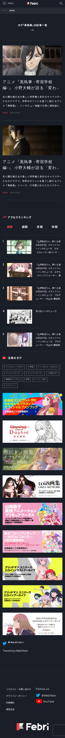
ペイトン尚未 (41, 379)
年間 (55, 227)
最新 (10, 227)
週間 (25, 227)
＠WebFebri (48, 695)
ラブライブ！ (11, 385)
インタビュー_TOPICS (14, 367)
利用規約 (10, 702)
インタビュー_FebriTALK (49, 367)
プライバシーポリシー (16, 696)
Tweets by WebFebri (15, 651)
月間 (40, 227)
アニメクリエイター (13, 373)
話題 (27, 379)
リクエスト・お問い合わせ (18, 689)
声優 (31, 367)
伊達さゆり (53, 373)
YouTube (48, 701)
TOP (4, 11)
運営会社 (10, 709)
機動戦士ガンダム (13, 379)
